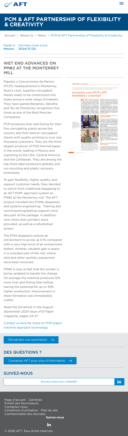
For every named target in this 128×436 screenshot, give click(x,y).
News (42, 35)
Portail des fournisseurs (21, 403)
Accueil (9, 35)
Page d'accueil (15, 399)
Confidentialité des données (25, 413)
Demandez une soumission (31, 339)
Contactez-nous (16, 406)
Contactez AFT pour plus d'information (40, 360)
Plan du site (49, 410)
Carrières (35, 399)
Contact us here (15, 323)
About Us (26, 35)
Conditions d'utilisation (21, 410)
